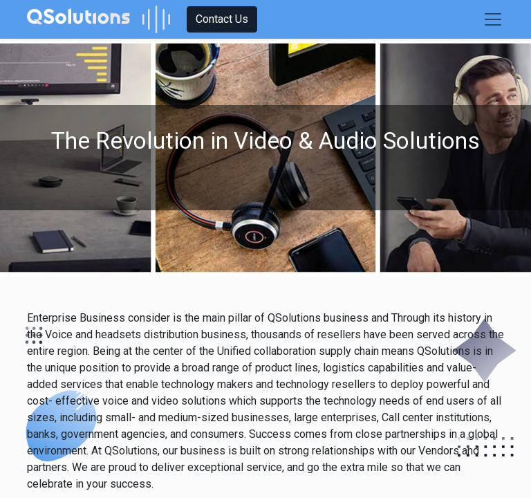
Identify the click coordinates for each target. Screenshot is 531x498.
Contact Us (222, 19)
